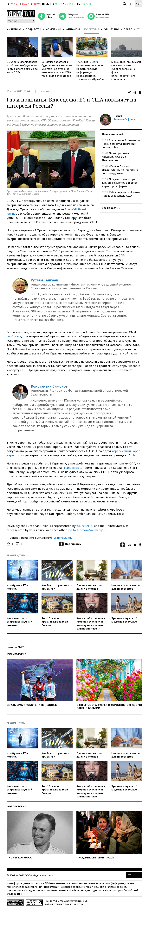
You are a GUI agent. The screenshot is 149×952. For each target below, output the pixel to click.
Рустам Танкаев (44, 280)
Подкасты (33, 29)
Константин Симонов (49, 386)
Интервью (14, 29)
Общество (111, 29)
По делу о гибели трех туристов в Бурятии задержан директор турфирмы (120, 182)
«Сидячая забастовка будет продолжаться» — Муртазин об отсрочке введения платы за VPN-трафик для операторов (57, 68)
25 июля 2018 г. (63, 537)
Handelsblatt (73, 468)
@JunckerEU (84, 526)
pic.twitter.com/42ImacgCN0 (87, 530)
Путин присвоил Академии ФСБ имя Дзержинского (115, 156)
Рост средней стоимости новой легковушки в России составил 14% (121, 143)
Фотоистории (16, 653)
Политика (91, 29)
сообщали (14, 336)
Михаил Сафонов (125, 119)
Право (128, 29)
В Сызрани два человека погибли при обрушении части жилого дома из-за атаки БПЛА (22, 67)
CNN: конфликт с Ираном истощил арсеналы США (121, 193)
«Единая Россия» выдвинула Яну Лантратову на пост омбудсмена (120, 169)
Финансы (73, 29)
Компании (53, 29)
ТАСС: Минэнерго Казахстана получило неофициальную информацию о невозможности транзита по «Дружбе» (90, 70)
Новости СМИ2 (15, 647)
